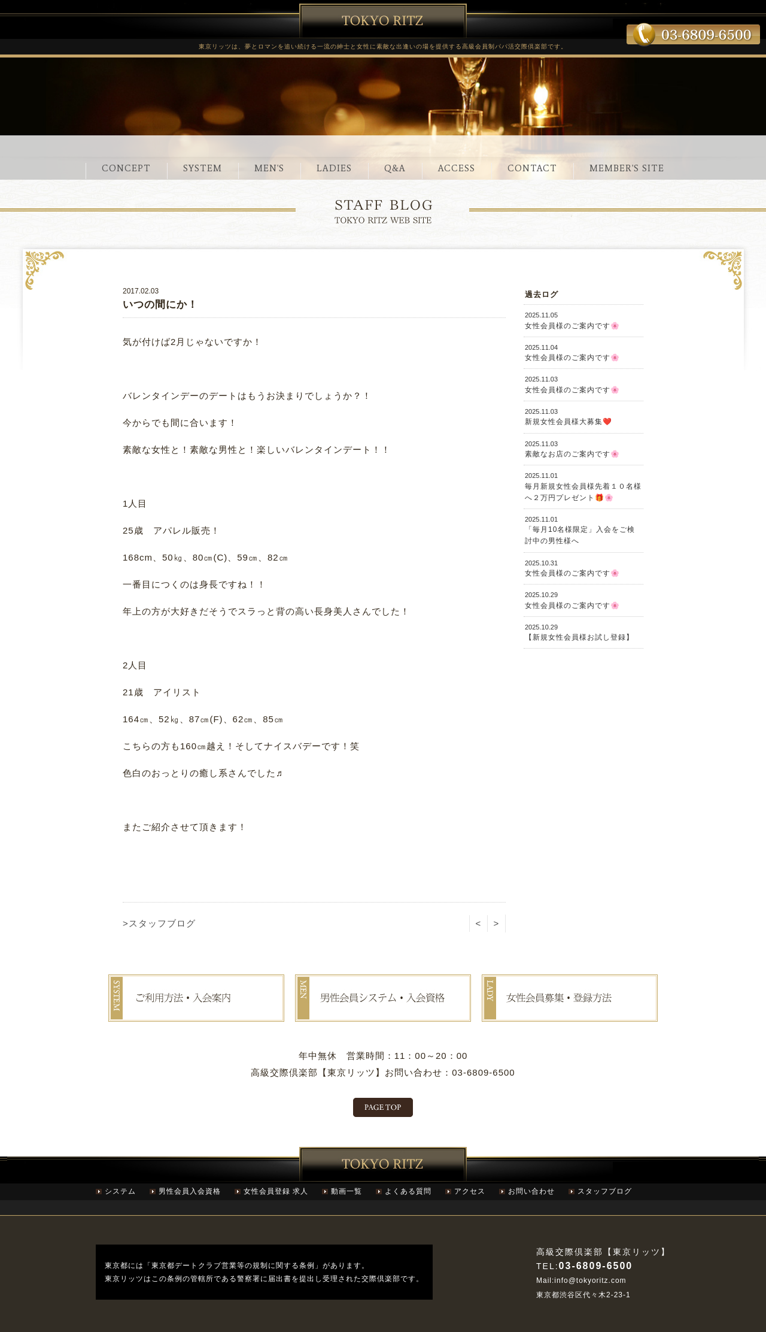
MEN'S (269, 168)
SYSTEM (202, 168)
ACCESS (456, 168)
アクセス (469, 1191)
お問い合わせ (531, 1191)
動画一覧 (346, 1191)
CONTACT (532, 168)
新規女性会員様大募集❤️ (583, 416)
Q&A (395, 168)
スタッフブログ (604, 1191)
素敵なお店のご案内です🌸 (583, 449)
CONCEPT (126, 168)
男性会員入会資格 (190, 1191)
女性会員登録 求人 (276, 1191)
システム (120, 1191)
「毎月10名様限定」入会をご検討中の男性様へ (583, 530)
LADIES (334, 168)
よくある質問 (408, 1191)
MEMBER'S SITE (626, 168)
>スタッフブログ (159, 923)
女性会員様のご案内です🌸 (583, 320)
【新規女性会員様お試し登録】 (583, 632)
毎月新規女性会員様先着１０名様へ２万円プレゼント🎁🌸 (583, 486)
